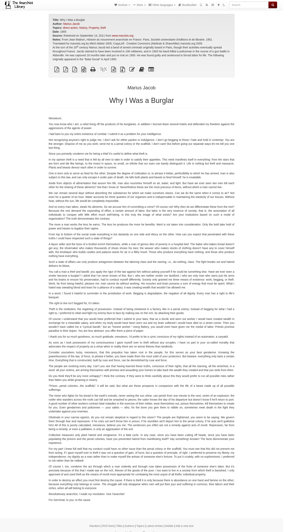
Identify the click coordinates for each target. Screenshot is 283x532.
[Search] (249, 5)
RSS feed (108, 525)
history (83, 27)
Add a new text (184, 525)
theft (103, 27)
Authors (129, 525)
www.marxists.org (122, 35)
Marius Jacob (71, 23)
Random (94, 525)
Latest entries (154, 525)
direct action (70, 27)
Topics (140, 525)
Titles (119, 525)
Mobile (169, 525)
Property (94, 27)
